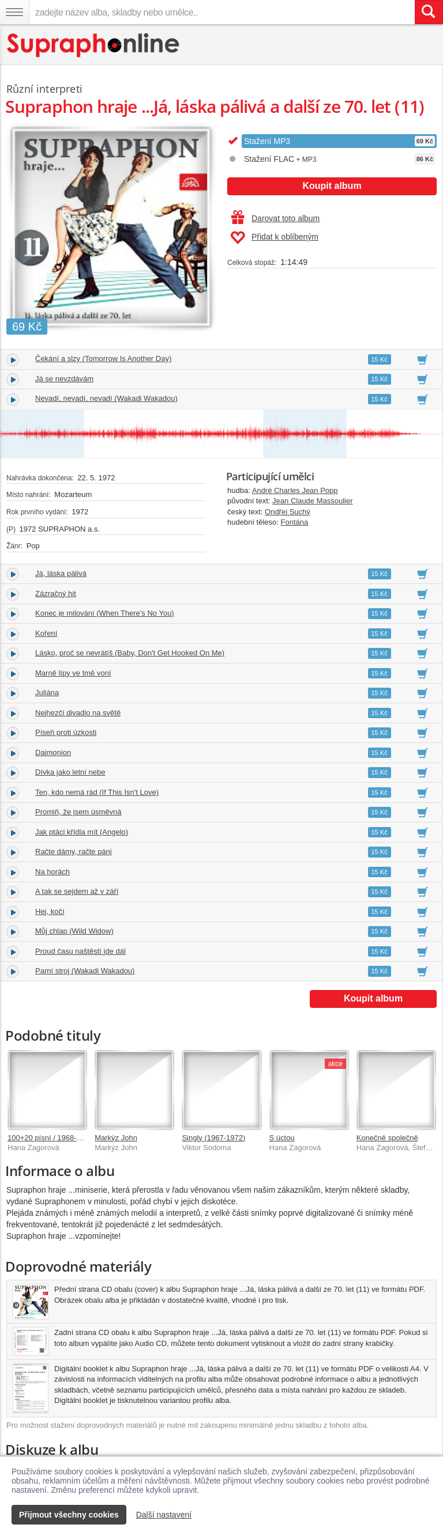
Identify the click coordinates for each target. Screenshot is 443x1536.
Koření (46, 633)
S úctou (282, 1137)
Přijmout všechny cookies (69, 1514)
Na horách (52, 871)
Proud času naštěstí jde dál (80, 951)
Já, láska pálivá (61, 573)
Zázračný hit (55, 593)
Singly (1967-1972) (213, 1137)
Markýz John (116, 1137)
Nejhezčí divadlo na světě (78, 712)
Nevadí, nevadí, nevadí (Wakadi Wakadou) (106, 398)
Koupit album (331, 186)
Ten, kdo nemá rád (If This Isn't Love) (97, 792)
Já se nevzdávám (64, 378)
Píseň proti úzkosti (65, 732)
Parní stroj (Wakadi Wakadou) (84, 970)
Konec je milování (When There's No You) (104, 613)
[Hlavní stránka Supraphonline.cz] (94, 45)
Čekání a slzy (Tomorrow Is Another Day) (103, 358)
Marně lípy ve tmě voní (73, 673)
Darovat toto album (275, 218)
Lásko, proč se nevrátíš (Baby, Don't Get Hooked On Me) (129, 652)
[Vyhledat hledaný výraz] (428, 12)
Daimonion (53, 752)
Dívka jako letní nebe (70, 772)
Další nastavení (164, 1514)
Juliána (47, 692)
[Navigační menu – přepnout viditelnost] (14, 12)
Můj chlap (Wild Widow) (74, 931)
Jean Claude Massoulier (312, 500)
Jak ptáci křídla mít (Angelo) (81, 832)
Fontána (295, 522)
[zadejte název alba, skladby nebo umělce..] (222, 12)
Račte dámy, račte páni (73, 851)
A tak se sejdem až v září (77, 891)
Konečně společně (387, 1137)
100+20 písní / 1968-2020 (50, 1137)
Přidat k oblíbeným (274, 238)
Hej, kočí (50, 911)
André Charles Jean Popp (295, 490)
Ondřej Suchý (287, 511)
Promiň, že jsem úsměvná (78, 811)
